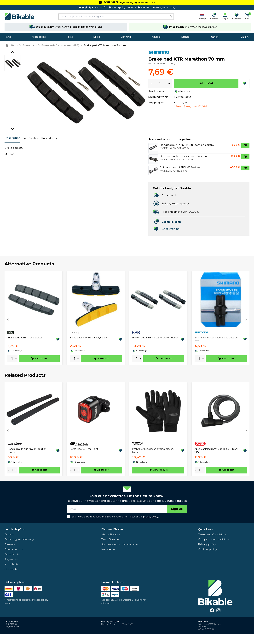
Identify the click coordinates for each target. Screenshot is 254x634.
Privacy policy (207, 544)
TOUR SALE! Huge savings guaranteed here (129, 2)
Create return (14, 549)
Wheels (156, 36)
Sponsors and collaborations (119, 544)
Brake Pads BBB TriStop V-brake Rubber (155, 337)
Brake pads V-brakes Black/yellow (88, 337)
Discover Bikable (112, 529)
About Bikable (110, 534)
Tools (69, 36)
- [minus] (8, 359)
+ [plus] (16, 359)
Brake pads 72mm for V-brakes (24, 337)
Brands (185, 36)
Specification (31, 138)
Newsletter (108, 549)
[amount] (12, 358)
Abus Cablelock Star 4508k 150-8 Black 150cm (216, 451)
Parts (8, 36)
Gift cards (11, 569)
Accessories (39, 36)
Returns (10, 544)
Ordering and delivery (19, 539)
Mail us (176, 221)
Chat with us (170, 228)
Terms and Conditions (212, 534)
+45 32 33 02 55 (11, 624)
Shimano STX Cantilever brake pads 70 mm (216, 339)
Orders (9, 534)
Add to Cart (206, 83)
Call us (166, 221)
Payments (11, 559)
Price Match (49, 138)
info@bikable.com (12, 627)
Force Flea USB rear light (84, 449)
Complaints (12, 554)
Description (12, 138)
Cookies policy (207, 549)
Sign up (177, 508)
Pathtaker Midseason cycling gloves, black (152, 451)
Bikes (96, 36)
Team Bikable (110, 539)
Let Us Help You (15, 529)
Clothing (126, 36)
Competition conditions (213, 539)
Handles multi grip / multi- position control (26, 451)
